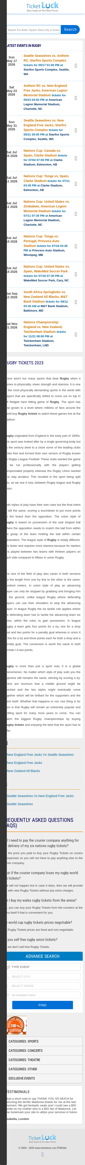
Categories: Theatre (24, 1060)
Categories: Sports (24, 1041)
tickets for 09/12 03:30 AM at (46, 301)
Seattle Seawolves (20, 804)
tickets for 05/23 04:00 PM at (45, 97)
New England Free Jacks (24, 763)
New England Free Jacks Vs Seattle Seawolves (40, 754)
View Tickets (76, 66)
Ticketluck (42, 7)
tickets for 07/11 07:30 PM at (47, 213)
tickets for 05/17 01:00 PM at (46, 65)
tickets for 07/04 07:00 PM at (45, 157)
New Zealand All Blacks (23, 771)
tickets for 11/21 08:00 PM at (45, 333)
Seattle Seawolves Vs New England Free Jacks (40, 796)
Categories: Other (23, 1069)
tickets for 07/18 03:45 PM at (46, 245)
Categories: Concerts (26, 1051)
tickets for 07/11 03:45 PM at (47, 183)
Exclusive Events (22, 1078)
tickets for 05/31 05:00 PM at (46, 130)
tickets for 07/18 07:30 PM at (47, 273)
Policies (62, 1147)
